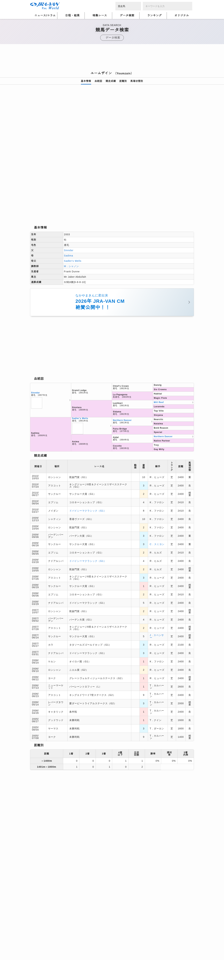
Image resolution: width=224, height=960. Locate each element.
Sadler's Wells (72, 212)
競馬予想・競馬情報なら (169, 946)
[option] (112, 130)
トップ (33, 888)
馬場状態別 (136, 81)
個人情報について (40, 944)
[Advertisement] (112, 58)
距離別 (123, 81)
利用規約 (88, 944)
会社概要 (35, 948)
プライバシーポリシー (67, 944)
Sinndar (68, 202)
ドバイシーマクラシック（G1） (87, 462)
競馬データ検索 (49, 888)
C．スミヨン (157, 496)
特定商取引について (55, 948)
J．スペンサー (157, 588)
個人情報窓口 (104, 944)
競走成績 (111, 81)
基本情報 (86, 81)
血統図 (98, 81)
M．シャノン (71, 218)
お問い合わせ (78, 948)
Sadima (68, 207)
